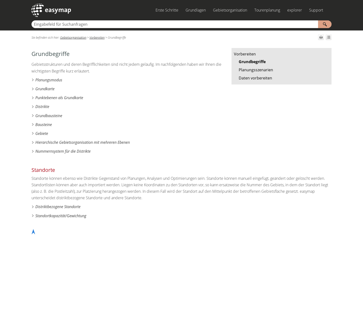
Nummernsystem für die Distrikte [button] (61, 151)
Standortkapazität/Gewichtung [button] (58, 215)
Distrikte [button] (40, 106)
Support (316, 10)
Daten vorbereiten (255, 78)
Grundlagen (196, 10)
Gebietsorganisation (230, 10)
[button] (325, 24)
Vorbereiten (245, 54)
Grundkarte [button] (43, 88)
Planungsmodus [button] (46, 80)
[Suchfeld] (181, 24)
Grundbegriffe (252, 61)
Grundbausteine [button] (46, 115)
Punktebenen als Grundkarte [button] (57, 97)
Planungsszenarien (256, 69)
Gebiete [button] (39, 133)
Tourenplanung (267, 10)
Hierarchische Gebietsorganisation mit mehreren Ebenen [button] (80, 142)
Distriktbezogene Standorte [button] (56, 206)
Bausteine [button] (41, 124)
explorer (294, 10)
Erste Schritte (167, 10)
